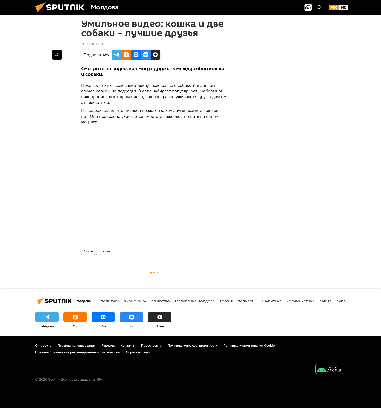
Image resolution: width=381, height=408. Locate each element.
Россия (226, 301)
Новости (104, 251)
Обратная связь (138, 352)
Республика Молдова (195, 301)
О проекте (43, 345)
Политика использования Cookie (249, 345)
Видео (342, 301)
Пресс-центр (151, 345)
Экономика (135, 301)
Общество (160, 301)
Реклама (108, 345)
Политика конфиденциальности (192, 345)
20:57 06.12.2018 (94, 44)
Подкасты (247, 301)
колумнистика (300, 301)
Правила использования (76, 345)
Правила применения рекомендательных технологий (77, 352)
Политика (110, 301)
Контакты (128, 345)
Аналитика (271, 301)
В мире (88, 251)
